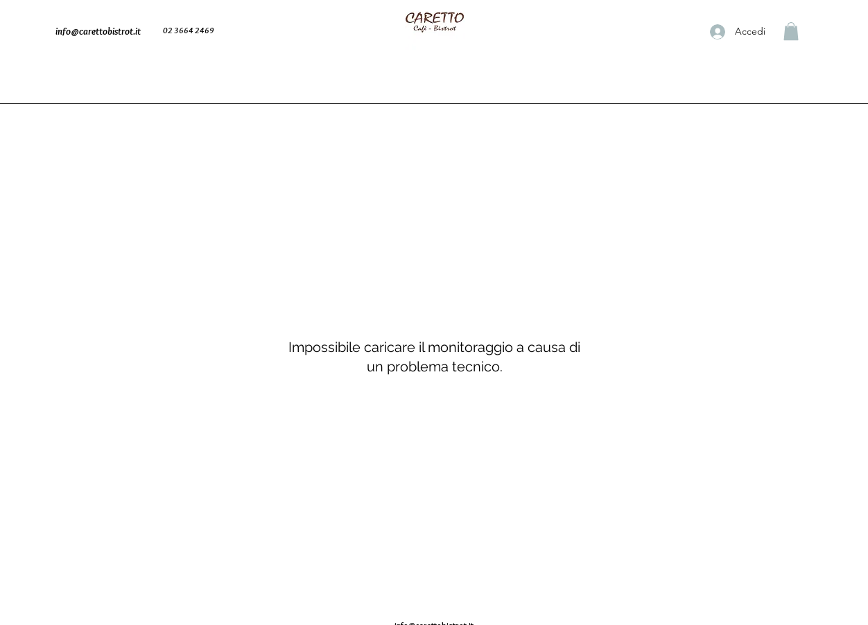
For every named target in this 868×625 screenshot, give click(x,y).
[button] (791, 31)
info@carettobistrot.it (98, 31)
